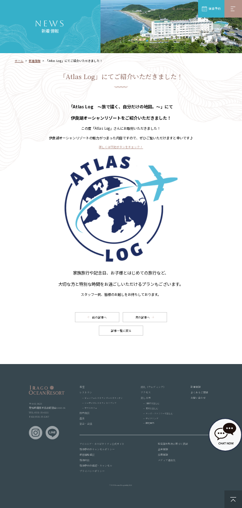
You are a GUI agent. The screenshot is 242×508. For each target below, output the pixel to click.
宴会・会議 (86, 424)
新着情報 (196, 387)
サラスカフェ (91, 407)
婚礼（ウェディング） (153, 387)
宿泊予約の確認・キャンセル (96, 465)
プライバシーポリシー (92, 471)
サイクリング (152, 418)
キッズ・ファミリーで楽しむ (159, 413)
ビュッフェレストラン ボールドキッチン (104, 397)
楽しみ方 (146, 398)
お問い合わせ (198, 398)
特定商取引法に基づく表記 (173, 444)
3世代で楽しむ (153, 403)
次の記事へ (142, 317)
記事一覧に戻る (121, 330)
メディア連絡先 (166, 460)
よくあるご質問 (199, 392)
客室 (82, 387)
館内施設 (85, 413)
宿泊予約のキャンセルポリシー (97, 449)
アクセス (146, 392)
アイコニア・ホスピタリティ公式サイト (102, 444)
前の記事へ (99, 317)
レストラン (86, 392)
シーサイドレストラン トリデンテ (100, 402)
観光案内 (150, 422)
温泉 (82, 418)
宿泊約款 (85, 460)
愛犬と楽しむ (152, 408)
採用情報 (163, 455)
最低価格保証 (87, 455)
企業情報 (163, 449)
